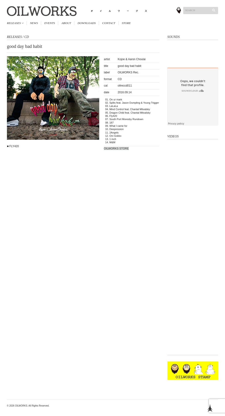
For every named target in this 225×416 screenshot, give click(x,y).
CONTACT (108, 23)
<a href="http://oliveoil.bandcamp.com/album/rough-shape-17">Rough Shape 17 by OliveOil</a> (192, 62)
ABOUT (66, 23)
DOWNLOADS (87, 23)
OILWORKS (21, 405)
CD (26, 37)
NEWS (34, 23)
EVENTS (49, 23)
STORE (126, 23)
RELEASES (14, 23)
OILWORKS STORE (116, 148)
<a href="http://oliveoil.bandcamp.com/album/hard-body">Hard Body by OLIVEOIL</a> (192, 51)
